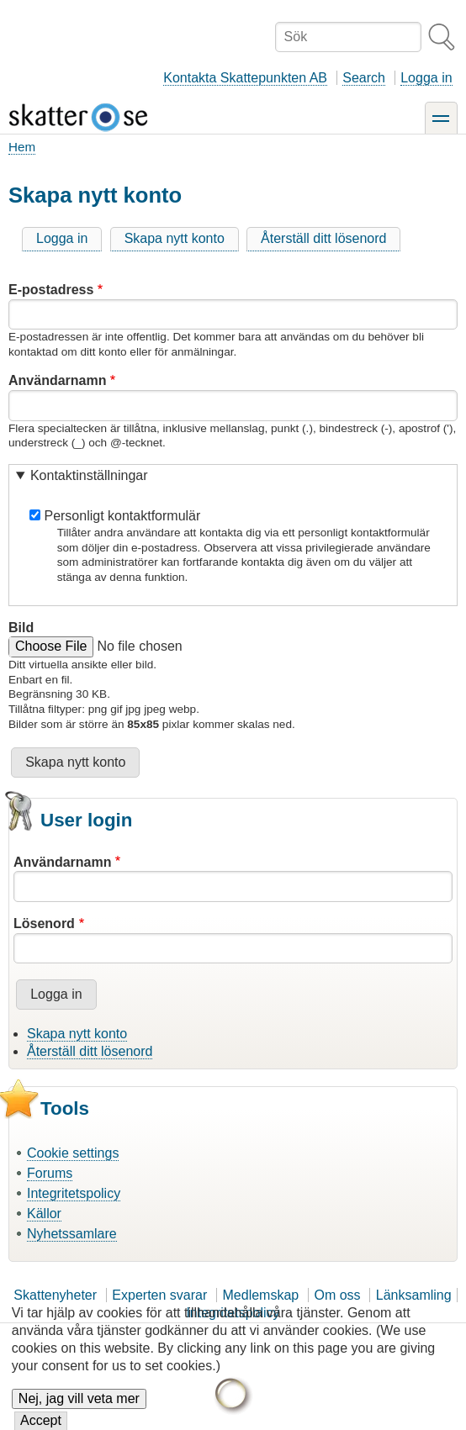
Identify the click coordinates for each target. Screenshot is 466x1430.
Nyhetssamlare (72, 1234)
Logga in (426, 78)
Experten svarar (159, 1295)
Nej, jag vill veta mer (79, 1408)
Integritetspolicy (73, 1193)
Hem (21, 147)
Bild (21, 627)
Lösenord (44, 923)
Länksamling (414, 1295)
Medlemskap (261, 1295)
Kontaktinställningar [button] (89, 475)
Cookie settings (73, 1153)
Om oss (337, 1295)
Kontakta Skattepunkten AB (245, 78)
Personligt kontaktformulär (122, 516)
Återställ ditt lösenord (323, 238)
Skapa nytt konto (174, 238)
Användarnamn (57, 380)
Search (363, 78)
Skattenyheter (55, 1295)
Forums (49, 1173)
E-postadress (50, 289)
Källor (44, 1213)
